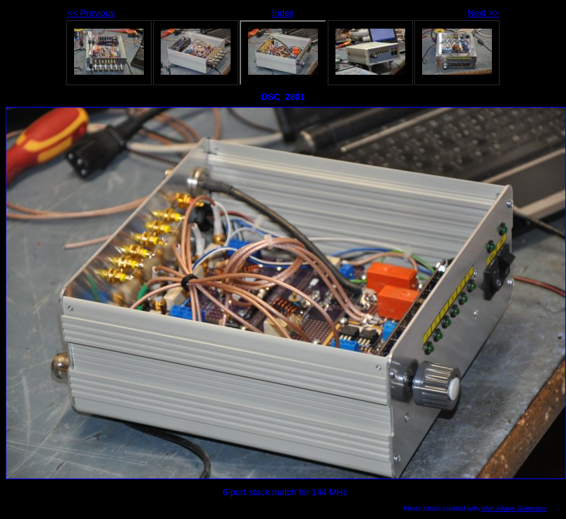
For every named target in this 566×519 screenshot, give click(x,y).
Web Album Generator (514, 508)
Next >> (483, 13)
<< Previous (91, 13)
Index (282, 13)
